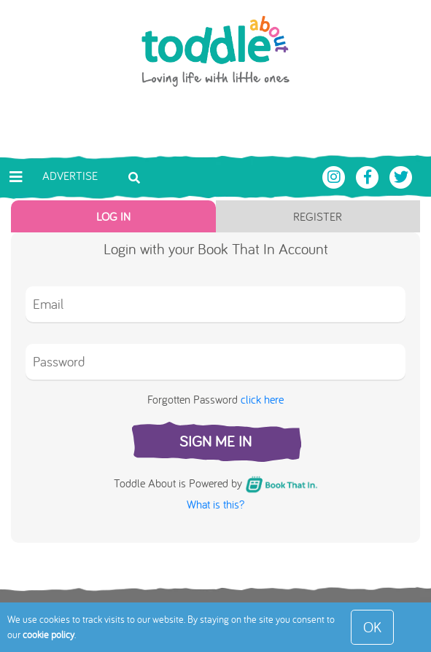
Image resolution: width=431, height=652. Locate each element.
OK (372, 627)
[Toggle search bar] (134, 176)
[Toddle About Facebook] (369, 175)
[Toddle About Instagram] (335, 175)
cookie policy (48, 634)
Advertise (70, 175)
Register (317, 216)
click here (262, 399)
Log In (113, 216)
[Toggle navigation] (16, 177)
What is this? (215, 504)
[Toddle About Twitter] (401, 175)
